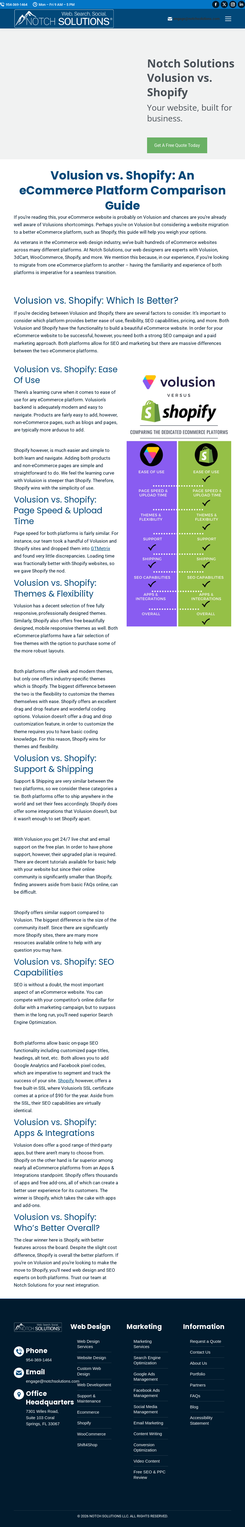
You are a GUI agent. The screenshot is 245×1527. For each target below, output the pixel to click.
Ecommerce (88, 1412)
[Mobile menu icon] (228, 19)
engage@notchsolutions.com (194, 19)
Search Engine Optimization (147, 1360)
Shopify (65, 1080)
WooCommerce (91, 1434)
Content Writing (148, 1433)
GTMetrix (100, 548)
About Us (198, 1363)
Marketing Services (143, 1344)
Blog (194, 1406)
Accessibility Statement (201, 1420)
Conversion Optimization (145, 1447)
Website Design (91, 1357)
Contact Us (200, 1352)
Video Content (147, 1461)
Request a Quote (205, 1341)
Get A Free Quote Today (177, 145)
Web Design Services (88, 1344)
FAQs (195, 1395)
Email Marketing (148, 1423)
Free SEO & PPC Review (150, 1474)
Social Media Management (146, 1409)
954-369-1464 (13, 4)
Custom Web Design (89, 1371)
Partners (198, 1385)
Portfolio (197, 1374)
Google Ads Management (146, 1377)
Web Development (94, 1384)
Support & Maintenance (89, 1398)
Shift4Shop (87, 1444)
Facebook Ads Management (147, 1393)
